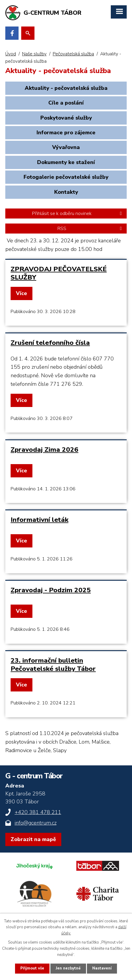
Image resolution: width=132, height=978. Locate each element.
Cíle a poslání (66, 102)
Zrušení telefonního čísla (50, 342)
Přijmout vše (32, 968)
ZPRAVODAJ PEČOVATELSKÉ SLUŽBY (59, 273)
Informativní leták (39, 519)
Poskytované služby (66, 117)
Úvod (10, 54)
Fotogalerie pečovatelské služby (66, 177)
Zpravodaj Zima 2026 (44, 449)
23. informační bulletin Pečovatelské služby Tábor (53, 664)
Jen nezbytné (68, 968)
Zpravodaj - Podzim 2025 (51, 590)
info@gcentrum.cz (36, 822)
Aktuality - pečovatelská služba (66, 88)
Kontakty (66, 192)
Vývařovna (66, 147)
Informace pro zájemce (66, 132)
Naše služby (34, 54)
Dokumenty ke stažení (66, 162)
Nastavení (102, 968)
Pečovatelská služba (73, 54)
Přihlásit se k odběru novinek (78, 213)
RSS (90, 228)
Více (21, 293)
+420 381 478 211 (38, 812)
